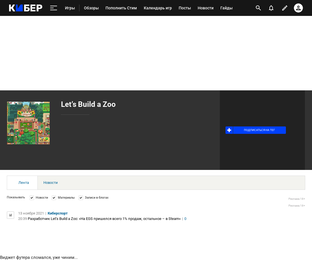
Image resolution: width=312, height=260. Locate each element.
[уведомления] (271, 8)
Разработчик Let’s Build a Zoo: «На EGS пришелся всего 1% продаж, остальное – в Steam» (104, 219)
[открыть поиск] (258, 8)
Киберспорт (58, 213)
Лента (23, 182)
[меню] (53, 8)
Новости (50, 182)
